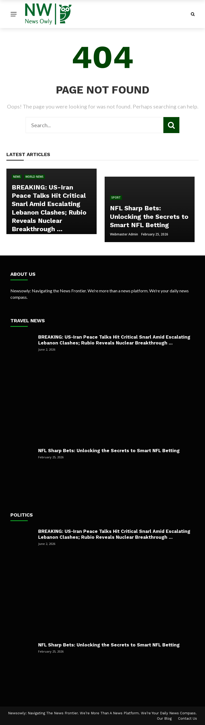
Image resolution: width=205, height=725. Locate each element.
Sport (116, 197)
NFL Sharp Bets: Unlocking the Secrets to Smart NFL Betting (109, 450)
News (17, 177)
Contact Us (187, 718)
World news (34, 177)
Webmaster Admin (124, 234)
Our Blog (164, 718)
